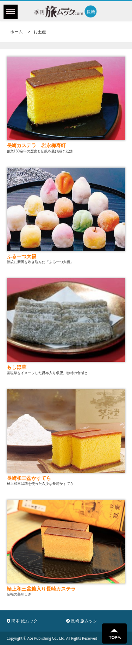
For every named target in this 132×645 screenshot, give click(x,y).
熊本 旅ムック (22, 621)
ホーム (16, 32)
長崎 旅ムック (81, 621)
